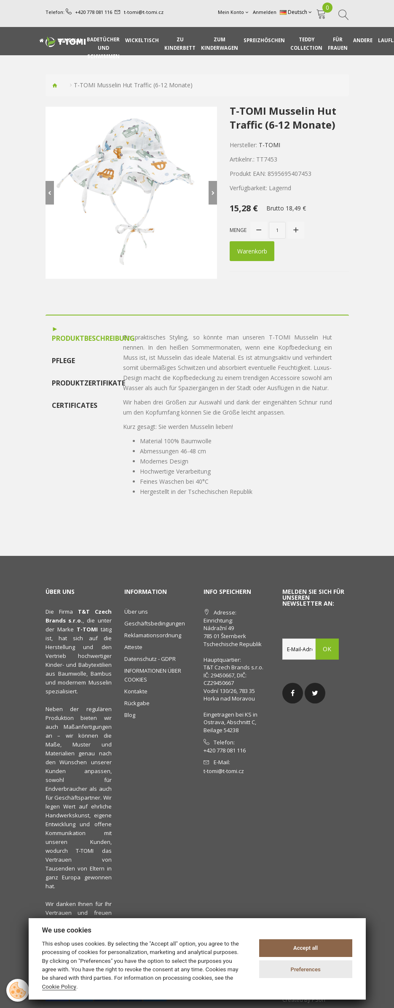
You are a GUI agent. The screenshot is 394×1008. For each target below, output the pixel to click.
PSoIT (319, 999)
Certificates (74, 405)
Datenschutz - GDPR (150, 659)
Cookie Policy (59, 986)
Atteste (133, 647)
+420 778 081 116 (93, 12)
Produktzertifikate (79, 382)
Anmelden (265, 12)
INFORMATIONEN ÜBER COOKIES (152, 675)
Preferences (305, 969)
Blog (129, 715)
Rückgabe (137, 703)
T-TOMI (269, 145)
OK (327, 649)
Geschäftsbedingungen (154, 623)
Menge (238, 230)
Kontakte (135, 691)
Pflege (63, 360)
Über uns (136, 611)
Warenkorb (252, 251)
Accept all (305, 948)
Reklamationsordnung (152, 635)
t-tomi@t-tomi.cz (143, 12)
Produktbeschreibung (79, 338)
